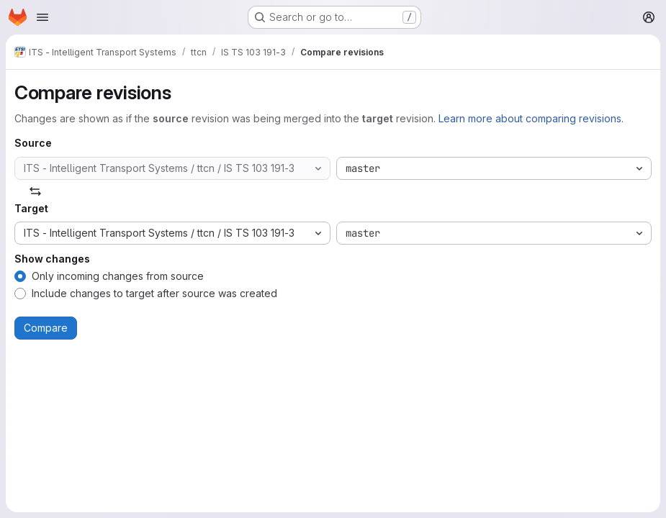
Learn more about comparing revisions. (531, 118)
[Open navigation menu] (42, 17)
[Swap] (35, 191)
